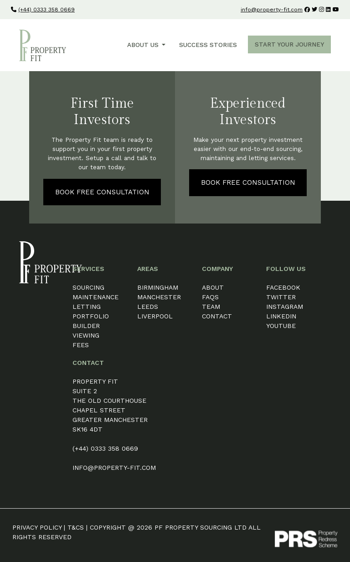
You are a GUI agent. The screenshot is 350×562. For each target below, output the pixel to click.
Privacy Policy (37, 527)
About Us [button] (143, 44)
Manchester (159, 297)
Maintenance (95, 297)
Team (211, 306)
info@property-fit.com (272, 9)
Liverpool (155, 316)
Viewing (85, 335)
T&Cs (75, 527)
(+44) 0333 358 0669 (46, 9)
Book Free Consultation (102, 192)
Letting (86, 306)
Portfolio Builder (90, 320)
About (213, 287)
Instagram (284, 306)
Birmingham (157, 287)
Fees (80, 345)
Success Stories (208, 44)
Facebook (283, 287)
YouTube (281, 325)
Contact (217, 316)
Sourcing (88, 287)
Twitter (281, 297)
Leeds (147, 306)
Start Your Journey (289, 44)
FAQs (210, 297)
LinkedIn (281, 316)
